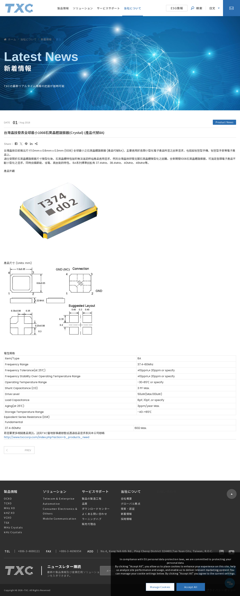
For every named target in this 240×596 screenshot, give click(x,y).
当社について (132, 8)
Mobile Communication (57, 518)
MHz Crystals (10, 527)
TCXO (5, 503)
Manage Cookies (160, 587)
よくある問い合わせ (91, 514)
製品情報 (63, 8)
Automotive (48, 503)
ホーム (10, 39)
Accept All (190, 587)
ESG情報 (177, 8)
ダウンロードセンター (93, 508)
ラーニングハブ (88, 519)
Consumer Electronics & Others (57, 511)
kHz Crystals (10, 532)
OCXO (5, 498)
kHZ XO (6, 513)
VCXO (5, 517)
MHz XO (6, 508)
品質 (81, 503)
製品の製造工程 (88, 498)
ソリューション (83, 8)
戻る (58, 39)
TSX (4, 522)
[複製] (36, 143)
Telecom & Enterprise (56, 498)
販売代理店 (85, 524)
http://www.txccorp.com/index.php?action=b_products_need (46, 437)
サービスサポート (108, 8)
